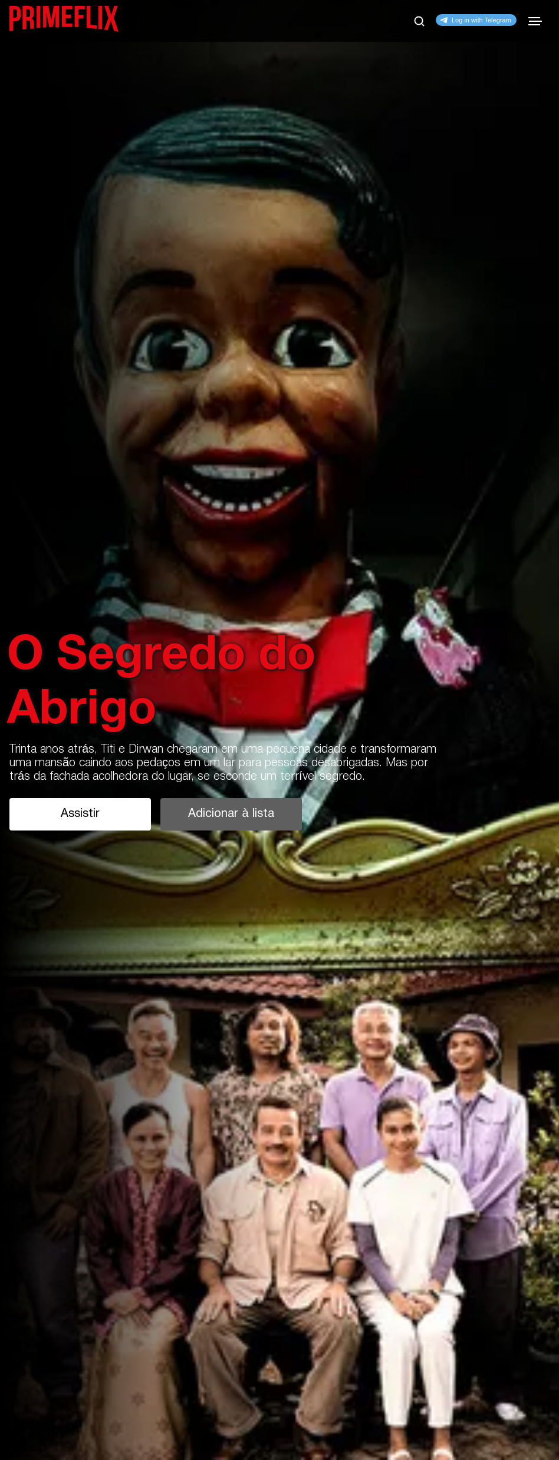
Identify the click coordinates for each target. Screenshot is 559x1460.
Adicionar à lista (231, 814)
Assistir (80, 814)
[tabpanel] (279, 730)
